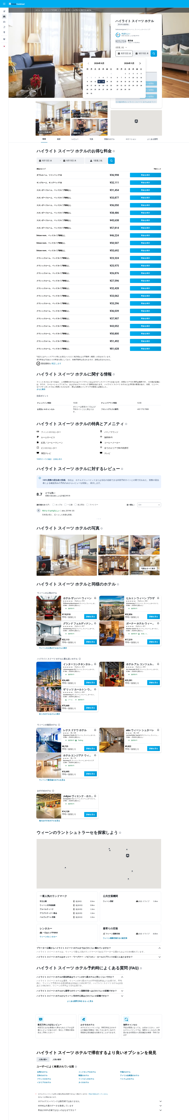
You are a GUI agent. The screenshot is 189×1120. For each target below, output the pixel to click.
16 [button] (91, 85)
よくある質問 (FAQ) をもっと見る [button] (80, 1001)
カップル (58, 505)
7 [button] (111, 77)
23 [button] (91, 89)
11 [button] (99, 81)
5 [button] (103, 77)
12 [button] (103, 81)
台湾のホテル (42, 1072)
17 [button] (95, 85)
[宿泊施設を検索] (4, 16)
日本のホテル (42, 1075)
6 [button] (107, 77)
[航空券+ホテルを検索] (4, 27)
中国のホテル (125, 1072)
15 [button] (115, 81)
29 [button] (115, 89)
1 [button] (115, 74)
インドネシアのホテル (87, 1072)
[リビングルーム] (53, 118)
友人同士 (81, 505)
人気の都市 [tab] (57, 1059)
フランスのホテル (44, 1079)
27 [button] (107, 89)
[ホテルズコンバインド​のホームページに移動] (16, 3)
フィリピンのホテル (86, 1079)
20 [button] (107, 85)
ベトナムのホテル (127, 1079)
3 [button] (95, 77)
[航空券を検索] (4, 11)
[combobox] (149, 505)
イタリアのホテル (44, 1082)
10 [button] (95, 81)
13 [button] (107, 81)
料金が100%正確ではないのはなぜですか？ (100, 1110)
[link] (53, 648)
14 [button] (111, 81)
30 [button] (92, 93)
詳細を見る (90, 617)
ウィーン (63, 10)
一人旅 (70, 505)
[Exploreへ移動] (4, 32)
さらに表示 (41, 389)
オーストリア (47, 10)
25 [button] (99, 89)
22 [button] (115, 85)
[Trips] (4, 39)
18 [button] (99, 85)
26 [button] (103, 89)
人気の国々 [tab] (43, 1059)
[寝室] (89, 127)
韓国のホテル (84, 1075)
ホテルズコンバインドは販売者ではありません (100, 1101)
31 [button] (95, 93)
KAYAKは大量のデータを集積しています (100, 1105)
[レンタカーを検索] (4, 21)
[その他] (113, 565)
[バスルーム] (144, 565)
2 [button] (91, 77)
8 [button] (115, 77)
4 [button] (99, 77)
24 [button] (95, 89)
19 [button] (103, 85)
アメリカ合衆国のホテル (129, 1075)
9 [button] (91, 81)
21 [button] (111, 85)
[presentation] (114, 151)
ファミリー (93, 505)
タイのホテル (84, 1082)
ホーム (38, 10)
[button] (4, 4)
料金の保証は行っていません (98, 1094)
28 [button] (111, 89)
